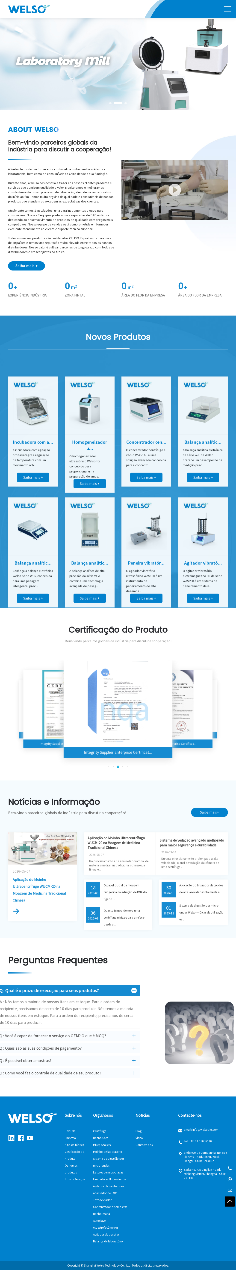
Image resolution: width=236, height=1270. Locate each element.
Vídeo (139, 1137)
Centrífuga (99, 1131)
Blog (139, 1131)
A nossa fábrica (74, 1144)
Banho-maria (101, 1213)
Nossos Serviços (75, 1179)
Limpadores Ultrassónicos (109, 1179)
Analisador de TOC (105, 1193)
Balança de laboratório (108, 1241)
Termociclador (102, 1200)
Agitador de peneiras (106, 1234)
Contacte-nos (144, 1144)
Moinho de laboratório (107, 1151)
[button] (110, 103)
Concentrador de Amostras (110, 1206)
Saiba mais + (26, 266)
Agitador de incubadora (108, 1186)
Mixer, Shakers (102, 1144)
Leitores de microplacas (108, 1172)
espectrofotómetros (105, 1227)
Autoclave (99, 1220)
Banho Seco (101, 1137)
